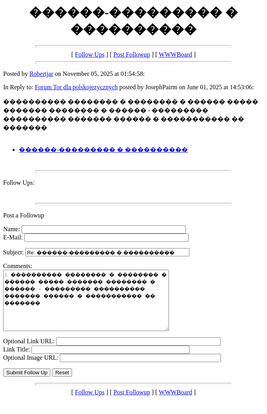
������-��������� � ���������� (103, 149)
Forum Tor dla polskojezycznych (76, 87)
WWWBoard (175, 54)
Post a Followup (23, 215)
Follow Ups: (19, 182)
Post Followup (131, 54)
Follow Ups (89, 54)
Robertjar (41, 73)
